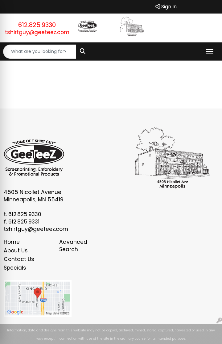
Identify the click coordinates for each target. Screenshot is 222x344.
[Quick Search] (39, 52)
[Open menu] (210, 51)
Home (12, 242)
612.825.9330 (37, 25)
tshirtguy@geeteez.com (37, 32)
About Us (16, 250)
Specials (15, 267)
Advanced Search (73, 245)
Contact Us (19, 259)
